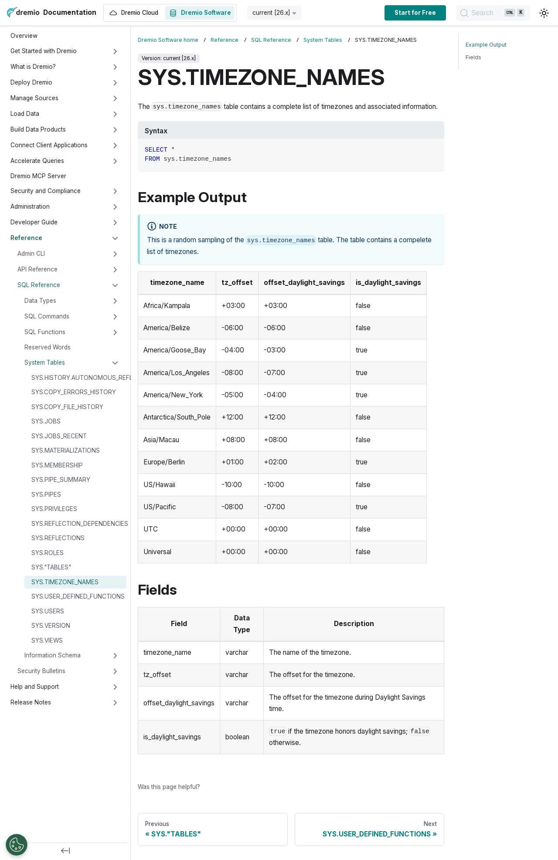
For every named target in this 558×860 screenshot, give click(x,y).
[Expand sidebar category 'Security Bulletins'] (115, 671)
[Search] (486, 13)
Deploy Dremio (31, 82)
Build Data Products (38, 129)
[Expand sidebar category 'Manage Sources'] (115, 98)
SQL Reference (38, 284)
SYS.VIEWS (47, 640)
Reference (26, 237)
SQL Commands (46, 316)
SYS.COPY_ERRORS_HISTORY (73, 392)
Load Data (24, 113)
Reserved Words (47, 347)
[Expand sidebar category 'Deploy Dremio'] (115, 82)
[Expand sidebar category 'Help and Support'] (115, 687)
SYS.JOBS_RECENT (59, 436)
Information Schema (52, 655)
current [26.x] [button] (271, 12)
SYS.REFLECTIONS (58, 538)
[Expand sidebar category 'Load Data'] (115, 114)
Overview (23, 35)
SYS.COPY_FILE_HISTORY (67, 406)
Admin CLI (31, 253)
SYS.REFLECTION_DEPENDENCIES (78, 523)
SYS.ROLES (47, 552)
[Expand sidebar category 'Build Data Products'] (115, 129)
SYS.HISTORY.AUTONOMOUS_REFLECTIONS (78, 377)
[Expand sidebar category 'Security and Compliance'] (115, 191)
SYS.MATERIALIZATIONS (65, 450)
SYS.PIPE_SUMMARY (60, 479)
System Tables (44, 362)
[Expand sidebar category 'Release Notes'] (115, 702)
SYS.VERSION (50, 625)
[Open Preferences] (16, 845)
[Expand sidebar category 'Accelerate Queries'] (115, 161)
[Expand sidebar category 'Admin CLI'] (115, 254)
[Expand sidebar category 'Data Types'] (115, 301)
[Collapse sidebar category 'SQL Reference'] (115, 285)
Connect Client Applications (49, 145)
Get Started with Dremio (43, 50)
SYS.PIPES (46, 494)
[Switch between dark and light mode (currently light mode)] (544, 13)
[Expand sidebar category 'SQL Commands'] (115, 316)
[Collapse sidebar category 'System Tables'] (115, 363)
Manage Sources (34, 98)
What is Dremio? (33, 66)
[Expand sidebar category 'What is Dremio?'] (115, 67)
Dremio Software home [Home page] (168, 40)
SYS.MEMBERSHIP (57, 465)
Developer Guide (34, 222)
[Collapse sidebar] (65, 851)
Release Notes (30, 702)
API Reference (37, 269)
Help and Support (34, 686)
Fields (473, 57)
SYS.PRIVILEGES (54, 508)
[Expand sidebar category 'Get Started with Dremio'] (115, 51)
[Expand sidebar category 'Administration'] (115, 207)
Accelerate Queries (37, 160)
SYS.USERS (47, 611)
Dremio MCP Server (38, 176)
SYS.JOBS (46, 421)
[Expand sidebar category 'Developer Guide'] (115, 222)
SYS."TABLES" (51, 567)
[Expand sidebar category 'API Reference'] (115, 269)
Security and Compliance (45, 190)
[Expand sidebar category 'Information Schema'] (115, 655)
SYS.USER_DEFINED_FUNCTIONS (78, 596)
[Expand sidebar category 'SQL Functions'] (115, 332)
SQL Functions (44, 331)
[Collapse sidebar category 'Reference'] (115, 238)
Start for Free (401, 12)
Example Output (486, 44)
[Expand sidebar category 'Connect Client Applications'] (115, 145)
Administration (30, 206)
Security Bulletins (41, 670)
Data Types (40, 300)
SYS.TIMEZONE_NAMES (65, 582)
